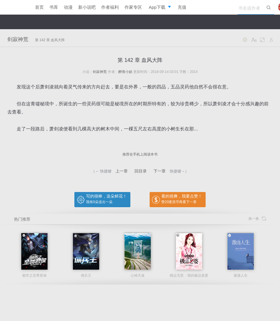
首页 (39, 7)
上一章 (122, 171)
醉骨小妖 (125, 72)
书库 (53, 7)
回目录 (140, 171)
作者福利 (110, 7)
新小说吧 (87, 7)
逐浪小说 (14, 7)
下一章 (159, 171)
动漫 (68, 7)
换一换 (257, 219)
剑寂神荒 (17, 39)
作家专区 (133, 7)
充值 (182, 7)
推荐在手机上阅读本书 (140, 154)
